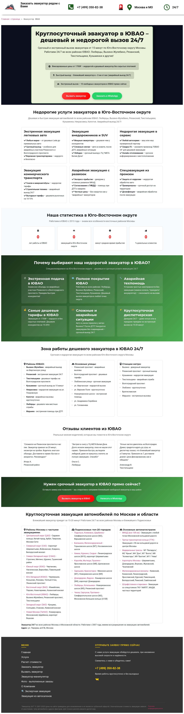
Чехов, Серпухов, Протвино (86, 592)
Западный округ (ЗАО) (36, 605)
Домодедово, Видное (84, 578)
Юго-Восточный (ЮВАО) (37, 594)
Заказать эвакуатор (32, 667)
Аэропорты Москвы (131, 560)
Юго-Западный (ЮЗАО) (36, 577)
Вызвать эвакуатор (76, 96)
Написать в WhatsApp (111, 498)
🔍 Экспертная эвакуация (35, 691)
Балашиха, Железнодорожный (88, 543)
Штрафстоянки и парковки (134, 584)
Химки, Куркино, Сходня (85, 553)
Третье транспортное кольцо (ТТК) (138, 540)
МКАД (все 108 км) (131, 533)
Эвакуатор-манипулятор (35, 676)
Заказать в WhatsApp (107, 96)
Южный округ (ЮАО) (35, 566)
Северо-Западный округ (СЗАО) (40, 556)
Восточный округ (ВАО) (37, 587)
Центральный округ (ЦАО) (38, 535)
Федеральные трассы (132, 550)
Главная (26, 652)
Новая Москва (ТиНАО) (37, 612)
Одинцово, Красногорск (85, 571)
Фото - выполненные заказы (37, 681)
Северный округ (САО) (36, 546)
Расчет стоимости (31, 662)
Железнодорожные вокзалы (135, 571)
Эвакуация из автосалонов (36, 696)
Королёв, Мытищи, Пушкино (87, 560)
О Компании (28, 686)
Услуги (25, 657)
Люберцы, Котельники (84, 585)
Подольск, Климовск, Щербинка (89, 533)
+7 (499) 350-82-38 (90, 7)
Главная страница (10, 19)
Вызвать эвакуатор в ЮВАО (76, 498)
